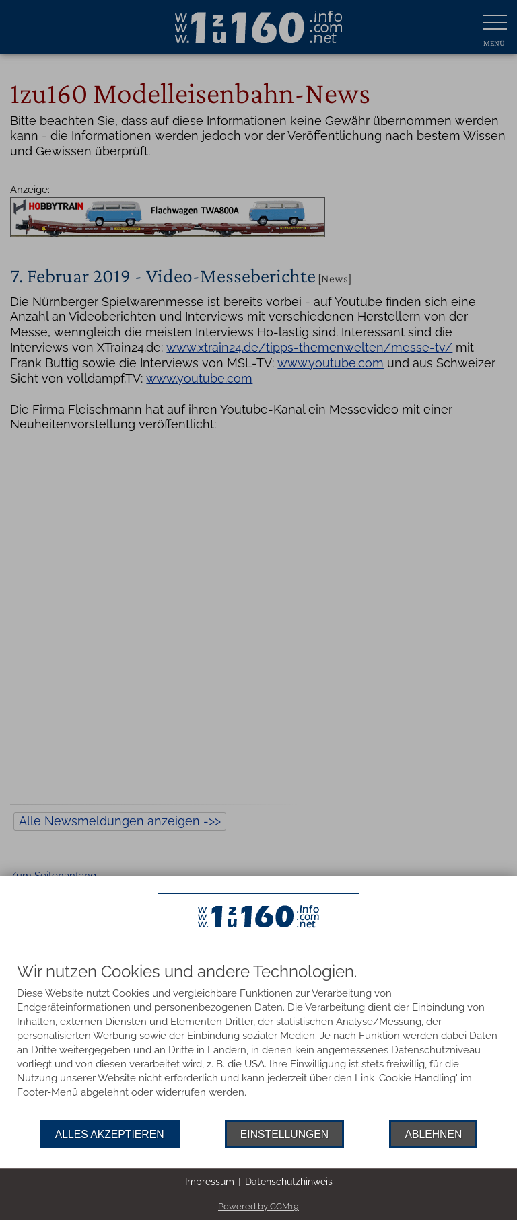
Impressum (209, 1181)
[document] (258, 1042)
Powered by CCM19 (258, 1206)
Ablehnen (433, 1134)
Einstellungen (284, 1134)
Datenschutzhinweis (289, 1181)
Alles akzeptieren (109, 1134)
